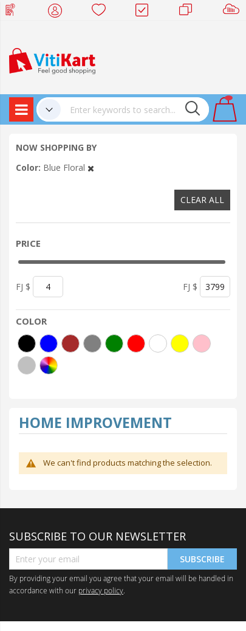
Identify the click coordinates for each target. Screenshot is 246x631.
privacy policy (100, 590)
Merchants (189, 12)
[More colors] (49, 365)
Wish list (102, 12)
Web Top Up (15, 12)
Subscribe (202, 559)
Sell (233, 12)
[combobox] (135, 109)
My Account (58, 12)
